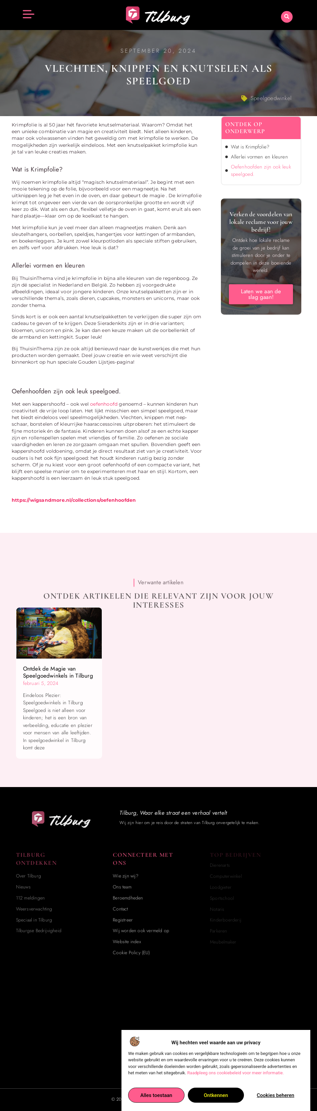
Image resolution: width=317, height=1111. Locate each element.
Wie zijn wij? (125, 875)
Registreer (123, 919)
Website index (127, 941)
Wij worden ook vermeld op (141, 930)
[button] (287, 16)
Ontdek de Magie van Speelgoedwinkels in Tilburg (58, 672)
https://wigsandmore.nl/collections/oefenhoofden (74, 500)
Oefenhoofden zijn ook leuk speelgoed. (261, 170)
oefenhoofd (103, 404)
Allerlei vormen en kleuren (259, 156)
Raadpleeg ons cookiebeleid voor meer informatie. (235, 1082)
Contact (120, 908)
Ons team (122, 886)
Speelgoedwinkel (271, 98)
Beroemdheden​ (128, 897)
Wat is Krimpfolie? (251, 146)
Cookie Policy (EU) (131, 952)
